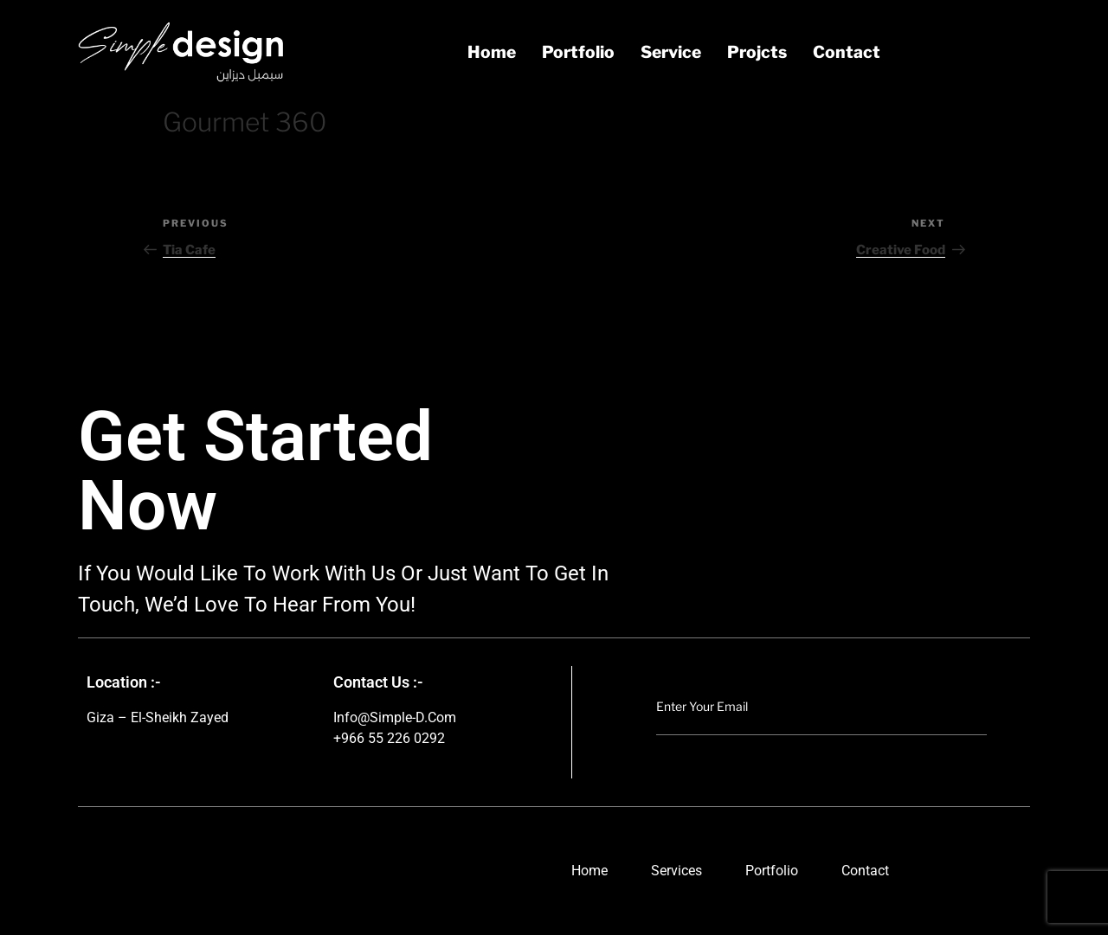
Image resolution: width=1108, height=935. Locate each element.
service (671, 52)
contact (846, 52)
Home (491, 52)
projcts (757, 52)
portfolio (578, 52)
